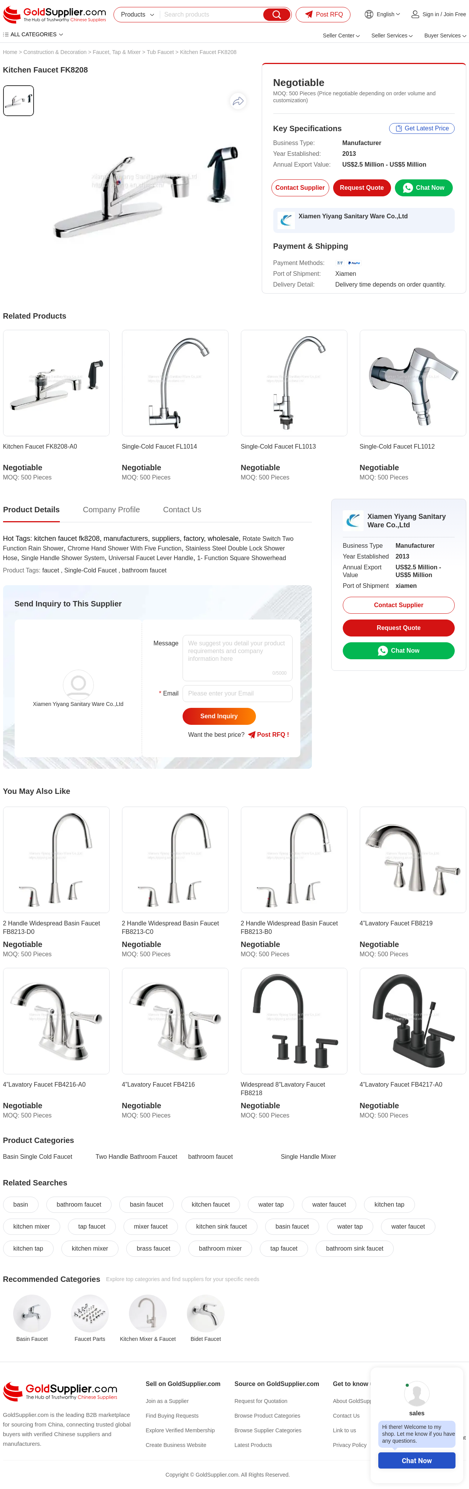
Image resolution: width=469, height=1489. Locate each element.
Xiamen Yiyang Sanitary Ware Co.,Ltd (353, 216)
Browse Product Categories (267, 1416)
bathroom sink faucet (355, 1248)
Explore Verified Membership (180, 1430)
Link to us (344, 1430)
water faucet (329, 1204)
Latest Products (253, 1445)
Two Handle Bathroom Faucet (137, 1156)
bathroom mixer (220, 1248)
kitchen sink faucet (221, 1226)
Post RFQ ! (268, 735)
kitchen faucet (211, 1204)
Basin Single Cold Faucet (38, 1156)
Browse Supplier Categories (268, 1430)
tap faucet (91, 1226)
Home (10, 52)
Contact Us (346, 1416)
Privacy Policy (350, 1445)
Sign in (431, 14)
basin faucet (146, 1204)
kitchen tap (389, 1204)
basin (21, 1204)
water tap (271, 1204)
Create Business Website (176, 1445)
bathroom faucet (144, 570)
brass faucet (153, 1248)
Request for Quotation (261, 1401)
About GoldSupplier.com (362, 1401)
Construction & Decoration (55, 52)
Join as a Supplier (167, 1401)
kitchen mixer (32, 1226)
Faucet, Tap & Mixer (117, 52)
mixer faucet (151, 1226)
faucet (50, 570)
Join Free (455, 14)
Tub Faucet (160, 52)
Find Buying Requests (172, 1416)
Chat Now (417, 1461)
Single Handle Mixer (308, 1156)
